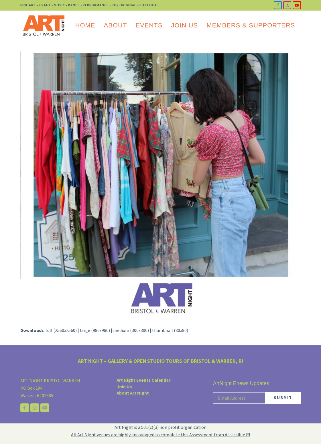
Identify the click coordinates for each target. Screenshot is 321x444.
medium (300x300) (131, 330)
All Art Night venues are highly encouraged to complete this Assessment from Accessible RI (160, 434)
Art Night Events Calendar (143, 380)
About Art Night (133, 393)
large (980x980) (95, 330)
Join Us (124, 386)
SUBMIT (283, 397)
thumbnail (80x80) (170, 330)
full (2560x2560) (61, 330)
